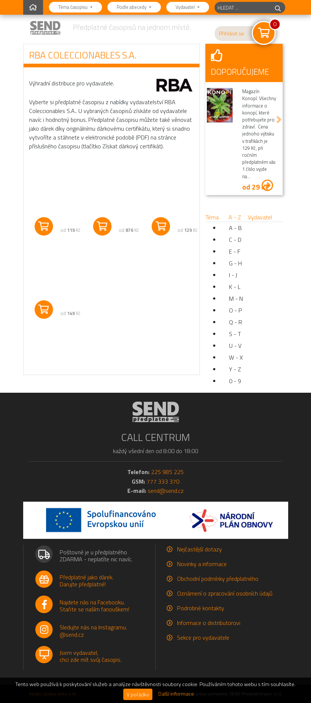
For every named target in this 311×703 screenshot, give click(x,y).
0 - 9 (235, 381)
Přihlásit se (231, 33)
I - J (233, 275)
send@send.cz (166, 490)
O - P (235, 310)
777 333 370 (162, 481)
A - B (235, 227)
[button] (209, 119)
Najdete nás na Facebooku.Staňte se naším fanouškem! (94, 606)
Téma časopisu (73, 7)
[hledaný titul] (243, 7)
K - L (234, 286)
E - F (234, 251)
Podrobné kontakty (200, 608)
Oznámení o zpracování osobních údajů (224, 593)
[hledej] (278, 7)
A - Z (235, 217)
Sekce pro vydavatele (203, 637)
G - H (235, 263)
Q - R (235, 322)
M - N (236, 298)
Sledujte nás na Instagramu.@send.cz (93, 631)
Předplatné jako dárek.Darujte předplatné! (86, 581)
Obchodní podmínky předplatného (217, 578)
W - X (236, 357)
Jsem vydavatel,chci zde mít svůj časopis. (90, 656)
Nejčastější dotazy (199, 549)
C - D (235, 239)
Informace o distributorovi (208, 622)
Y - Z (235, 369)
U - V (235, 345)
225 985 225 (167, 471)
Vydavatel (186, 7)
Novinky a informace (202, 563)
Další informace (176, 694)
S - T (235, 333)
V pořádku (138, 694)
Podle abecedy (132, 7)
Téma (212, 217)
